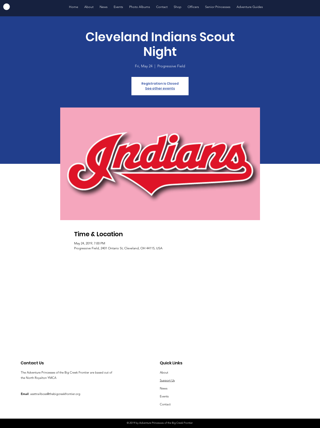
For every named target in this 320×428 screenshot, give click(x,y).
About (164, 372)
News (163, 388)
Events (164, 396)
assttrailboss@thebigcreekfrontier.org (55, 394)
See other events (160, 88)
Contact (165, 404)
